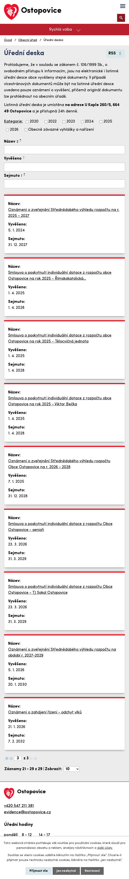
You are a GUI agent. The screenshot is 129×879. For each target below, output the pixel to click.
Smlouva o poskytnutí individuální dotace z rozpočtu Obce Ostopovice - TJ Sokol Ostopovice (60, 590)
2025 (107, 122)
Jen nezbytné (66, 871)
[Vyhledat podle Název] (64, 149)
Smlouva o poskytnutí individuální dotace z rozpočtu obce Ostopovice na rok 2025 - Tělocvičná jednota (59, 338)
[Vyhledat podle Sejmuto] (64, 183)
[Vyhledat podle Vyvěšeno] (64, 167)
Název (11, 142)
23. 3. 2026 (17, 544)
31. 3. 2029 (17, 559)
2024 (89, 122)
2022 (52, 122)
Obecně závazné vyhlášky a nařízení (61, 130)
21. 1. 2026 (16, 727)
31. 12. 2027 (18, 245)
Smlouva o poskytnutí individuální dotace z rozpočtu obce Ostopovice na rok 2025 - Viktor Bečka (59, 401)
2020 (34, 122)
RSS (116, 53)
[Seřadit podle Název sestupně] (20, 141)
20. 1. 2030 (17, 685)
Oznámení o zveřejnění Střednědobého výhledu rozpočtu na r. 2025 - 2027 (63, 213)
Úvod (8, 40)
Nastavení (92, 871)
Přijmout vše (38, 871)
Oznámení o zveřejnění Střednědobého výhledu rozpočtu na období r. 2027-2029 (62, 653)
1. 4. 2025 (16, 293)
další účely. (105, 848)
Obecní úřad (27, 40)
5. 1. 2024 (16, 230)
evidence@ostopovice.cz (27, 812)
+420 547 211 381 (19, 806)
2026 (14, 130)
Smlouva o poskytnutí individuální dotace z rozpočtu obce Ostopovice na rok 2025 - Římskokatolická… (59, 276)
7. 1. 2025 (16, 482)
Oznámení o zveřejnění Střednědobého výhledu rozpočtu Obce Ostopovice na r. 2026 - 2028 (59, 464)
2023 (70, 122)
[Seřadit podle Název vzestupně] (20, 139)
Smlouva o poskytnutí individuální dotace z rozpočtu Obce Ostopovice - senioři (60, 527)
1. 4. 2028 (16, 308)
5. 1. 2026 (16, 670)
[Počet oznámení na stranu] (71, 769)
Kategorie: (13, 121)
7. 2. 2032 (16, 741)
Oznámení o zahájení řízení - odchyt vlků (45, 712)
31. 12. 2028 (18, 496)
